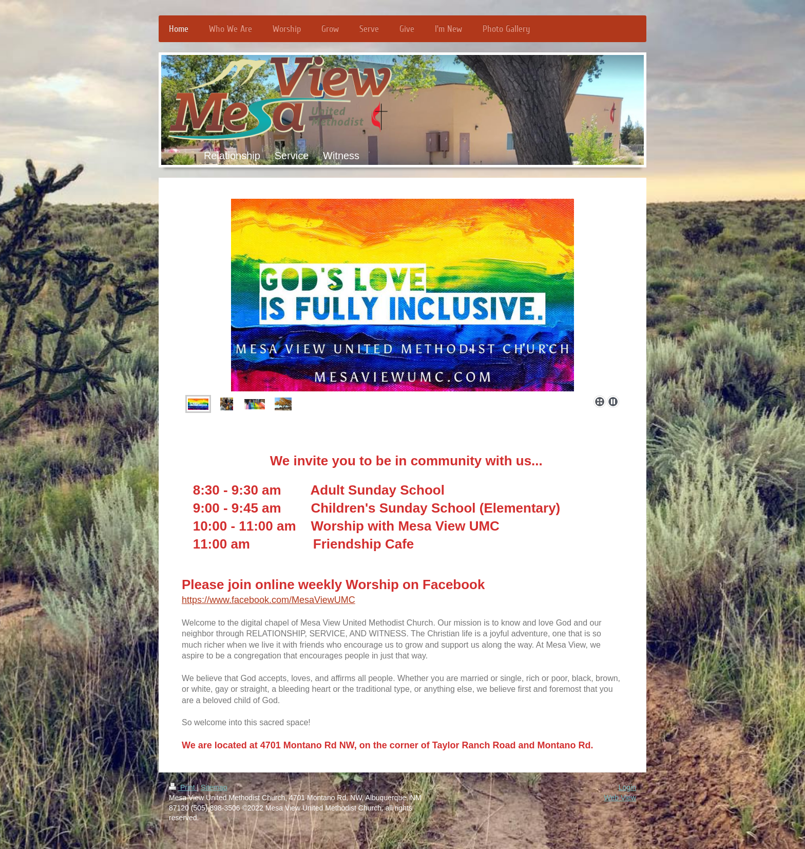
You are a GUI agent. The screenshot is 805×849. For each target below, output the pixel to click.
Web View (620, 798)
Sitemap (214, 787)
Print (183, 787)
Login (627, 787)
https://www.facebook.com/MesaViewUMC (268, 600)
